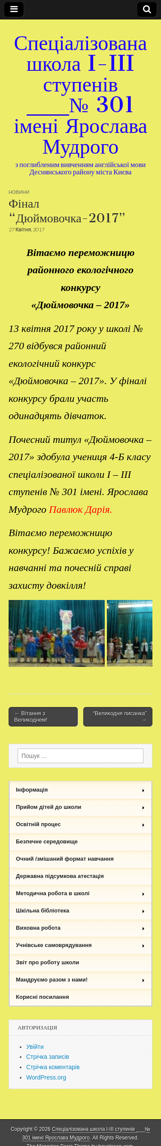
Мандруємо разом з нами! (80, 979)
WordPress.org (46, 1077)
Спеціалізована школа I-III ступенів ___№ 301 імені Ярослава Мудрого (80, 94)
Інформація (80, 789)
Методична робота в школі (80, 893)
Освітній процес (80, 824)
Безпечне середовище (47, 841)
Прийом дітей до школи (80, 807)
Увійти (35, 1046)
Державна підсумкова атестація (60, 876)
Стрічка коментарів (52, 1067)
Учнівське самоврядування (80, 945)
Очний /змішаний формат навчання (65, 859)
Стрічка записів (47, 1056)
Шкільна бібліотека (80, 910)
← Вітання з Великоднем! (31, 716)
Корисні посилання (42, 997)
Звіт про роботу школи (47, 962)
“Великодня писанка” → (120, 716)
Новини (19, 192)
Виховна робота (80, 928)
